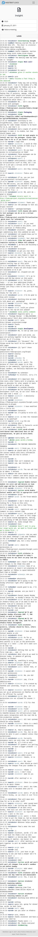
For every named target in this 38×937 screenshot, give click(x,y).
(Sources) (23, 934)
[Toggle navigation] (33, 3)
